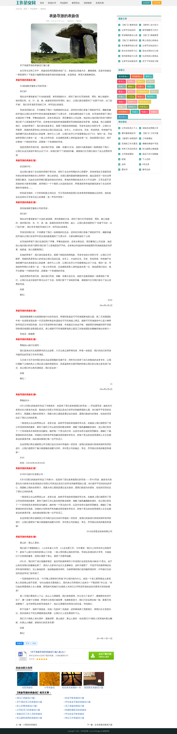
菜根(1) (121, 87)
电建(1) (145, 112)
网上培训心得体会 (150, 40)
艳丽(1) (150, 87)
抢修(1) (154, 112)
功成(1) (135, 112)
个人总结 (146, 159)
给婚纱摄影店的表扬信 (75, 710)
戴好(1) (141, 81)
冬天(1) (121, 81)
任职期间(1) (123, 112)
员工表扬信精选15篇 (74, 706)
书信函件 (64, 3)
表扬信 (43, 9)
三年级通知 (147, 138)
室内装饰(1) (123, 76)
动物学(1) (132, 102)
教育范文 (76, 3)
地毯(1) (121, 102)
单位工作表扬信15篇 (74, 718)
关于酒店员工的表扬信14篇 (29, 702)
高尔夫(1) (122, 117)
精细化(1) (132, 107)
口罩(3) (150, 81)
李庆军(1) (151, 97)
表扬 (34, 643)
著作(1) (149, 76)
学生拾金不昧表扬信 (74, 714)
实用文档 (100, 3)
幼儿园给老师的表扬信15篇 (29, 718)
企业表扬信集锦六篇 (103, 725)
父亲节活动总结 (129, 30)
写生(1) (154, 92)
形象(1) (121, 107)
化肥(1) (131, 81)
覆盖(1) (121, 92)
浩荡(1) (121, 97)
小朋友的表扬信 (30, 725)
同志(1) (141, 97)
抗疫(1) (141, 87)
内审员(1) (144, 107)
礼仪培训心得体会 (150, 56)
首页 (42, 3)
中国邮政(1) (143, 92)
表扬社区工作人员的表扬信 (29, 714)
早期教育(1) (137, 76)
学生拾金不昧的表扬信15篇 (78, 702)
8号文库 (145, 164)
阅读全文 (70, 21)
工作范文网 (84, 731)
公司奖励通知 (128, 154)
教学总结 (146, 169)
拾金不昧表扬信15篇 (74, 698)
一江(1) (131, 97)
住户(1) (131, 92)
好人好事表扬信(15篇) (27, 706)
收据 (124, 159)
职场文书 (52, 3)
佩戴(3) (131, 87)
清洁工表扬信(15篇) (26, 698)
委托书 (125, 169)
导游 (27, 643)
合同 (124, 164)
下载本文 (78, 21)
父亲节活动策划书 (129, 61)
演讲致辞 (88, 3)
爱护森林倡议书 (129, 133)
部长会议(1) (145, 102)
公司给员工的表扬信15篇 (28, 710)
